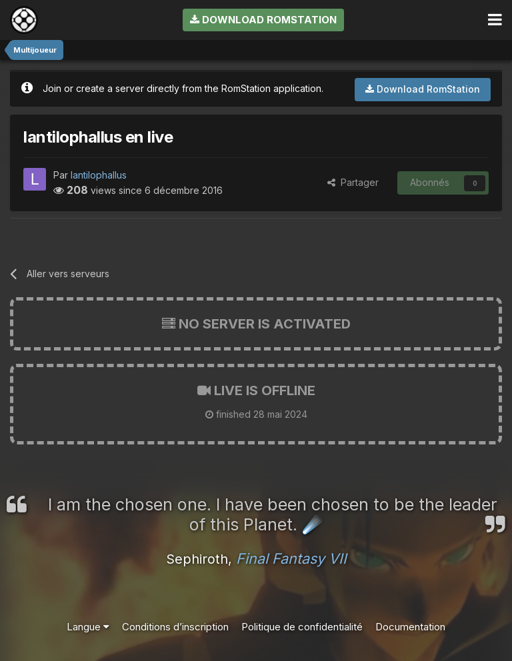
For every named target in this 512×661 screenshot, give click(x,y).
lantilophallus (99, 175)
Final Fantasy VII (291, 558)
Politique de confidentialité (302, 626)
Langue (88, 626)
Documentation (410, 626)
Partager (353, 182)
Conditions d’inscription (175, 626)
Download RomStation (263, 19)
